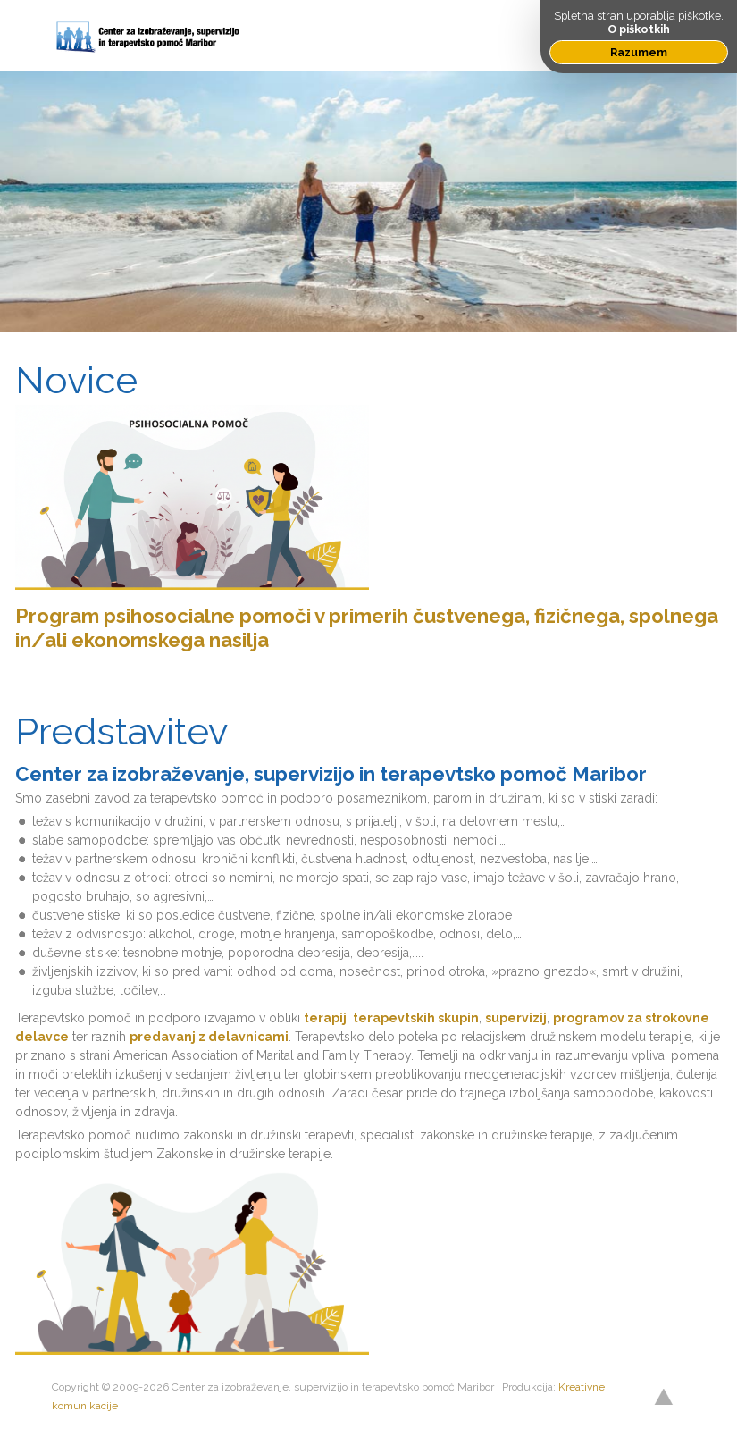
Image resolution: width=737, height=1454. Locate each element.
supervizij (516, 1018)
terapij (325, 1018)
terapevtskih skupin (416, 1018)
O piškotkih (638, 29)
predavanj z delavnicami (209, 1037)
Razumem (638, 52)
